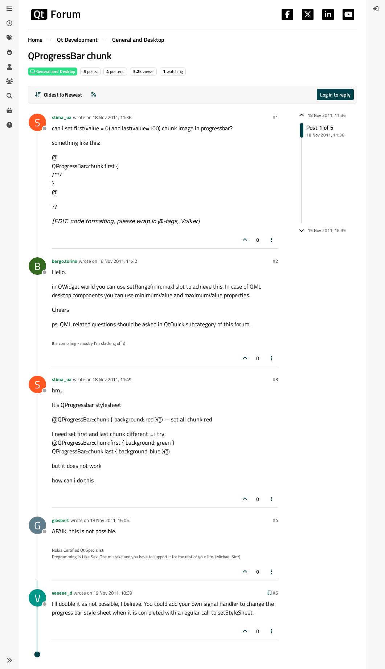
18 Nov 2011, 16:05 (109, 520)
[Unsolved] (9, 125)
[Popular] (9, 52)
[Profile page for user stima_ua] (37, 122)
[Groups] (9, 81)
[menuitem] (375, 9)
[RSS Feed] (93, 94)
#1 (275, 117)
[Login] (375, 9)
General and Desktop (52, 71)
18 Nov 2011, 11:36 (112, 117)
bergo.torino (64, 261)
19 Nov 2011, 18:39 (112, 592)
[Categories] (9, 9)
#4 (275, 520)
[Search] (9, 96)
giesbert (60, 520)
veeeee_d (62, 592)
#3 (275, 379)
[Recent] (9, 23)
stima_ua (61, 117)
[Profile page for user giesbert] (37, 525)
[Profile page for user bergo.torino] (37, 266)
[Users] (9, 67)
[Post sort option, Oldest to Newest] (58, 94)
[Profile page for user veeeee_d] (37, 598)
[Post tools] (271, 239)
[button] (9, 660)
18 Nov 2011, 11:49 (112, 379)
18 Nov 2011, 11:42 (117, 261)
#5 (275, 592)
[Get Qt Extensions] (9, 110)
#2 (275, 261)
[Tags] (9, 38)
